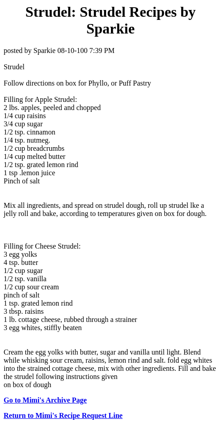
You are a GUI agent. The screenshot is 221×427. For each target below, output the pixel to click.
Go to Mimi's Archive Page (45, 400)
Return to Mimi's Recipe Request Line (63, 415)
